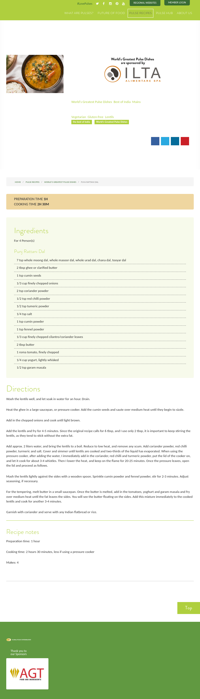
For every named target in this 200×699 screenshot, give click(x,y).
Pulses (19, 11)
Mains (134, 102)
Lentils (108, 117)
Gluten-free (95, 117)
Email (79, 140)
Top (188, 602)
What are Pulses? (89, 13)
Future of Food (118, 13)
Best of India (121, 102)
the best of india (81, 121)
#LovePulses (86, 3)
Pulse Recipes (144, 13)
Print (94, 140)
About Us (185, 13)
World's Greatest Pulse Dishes (91, 102)
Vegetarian (78, 117)
